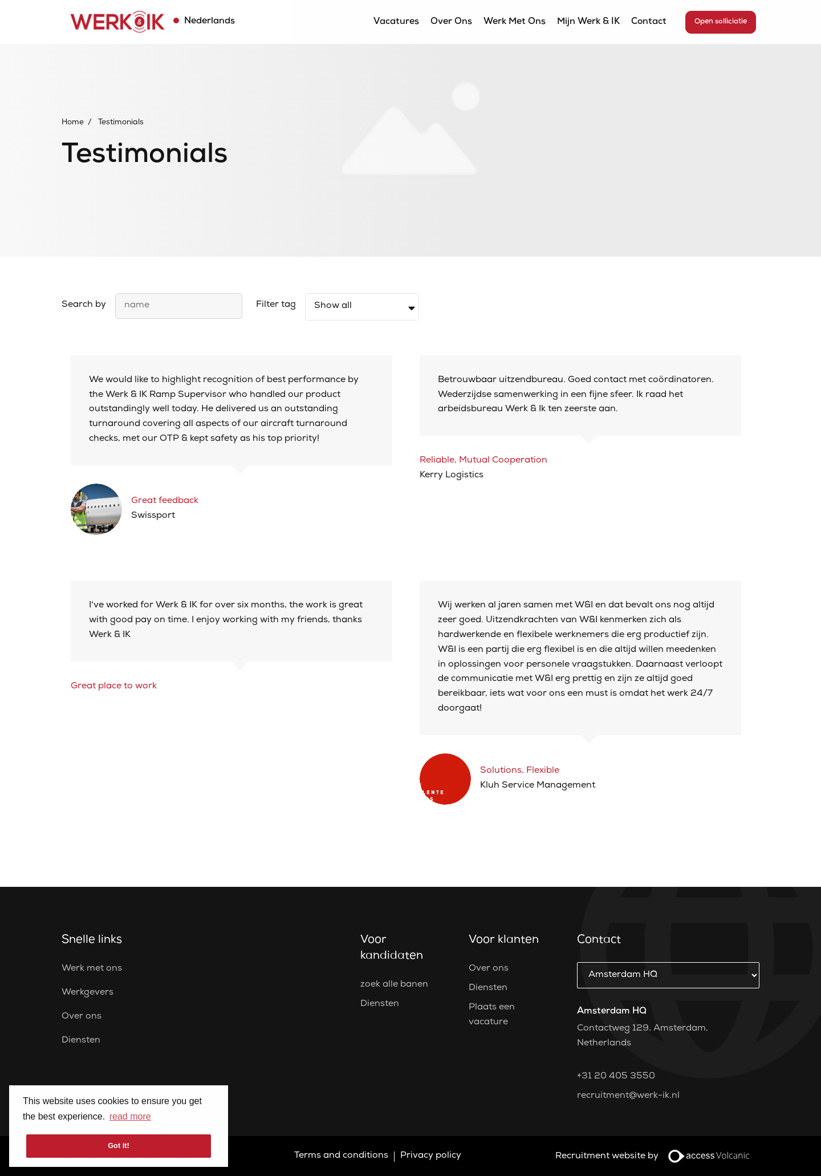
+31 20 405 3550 (616, 1076)
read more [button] (130, 1116)
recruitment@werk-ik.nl (628, 1096)
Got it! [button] (118, 1145)
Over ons (451, 22)
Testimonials (121, 123)
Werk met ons (514, 22)
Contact (648, 22)
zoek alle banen (394, 985)
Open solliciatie (720, 22)
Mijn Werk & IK (588, 22)
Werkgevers (87, 992)
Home (73, 123)
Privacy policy (430, 1156)
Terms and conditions (341, 1156)
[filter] (362, 307)
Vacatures (396, 22)
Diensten (81, 1040)
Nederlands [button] (208, 21)
